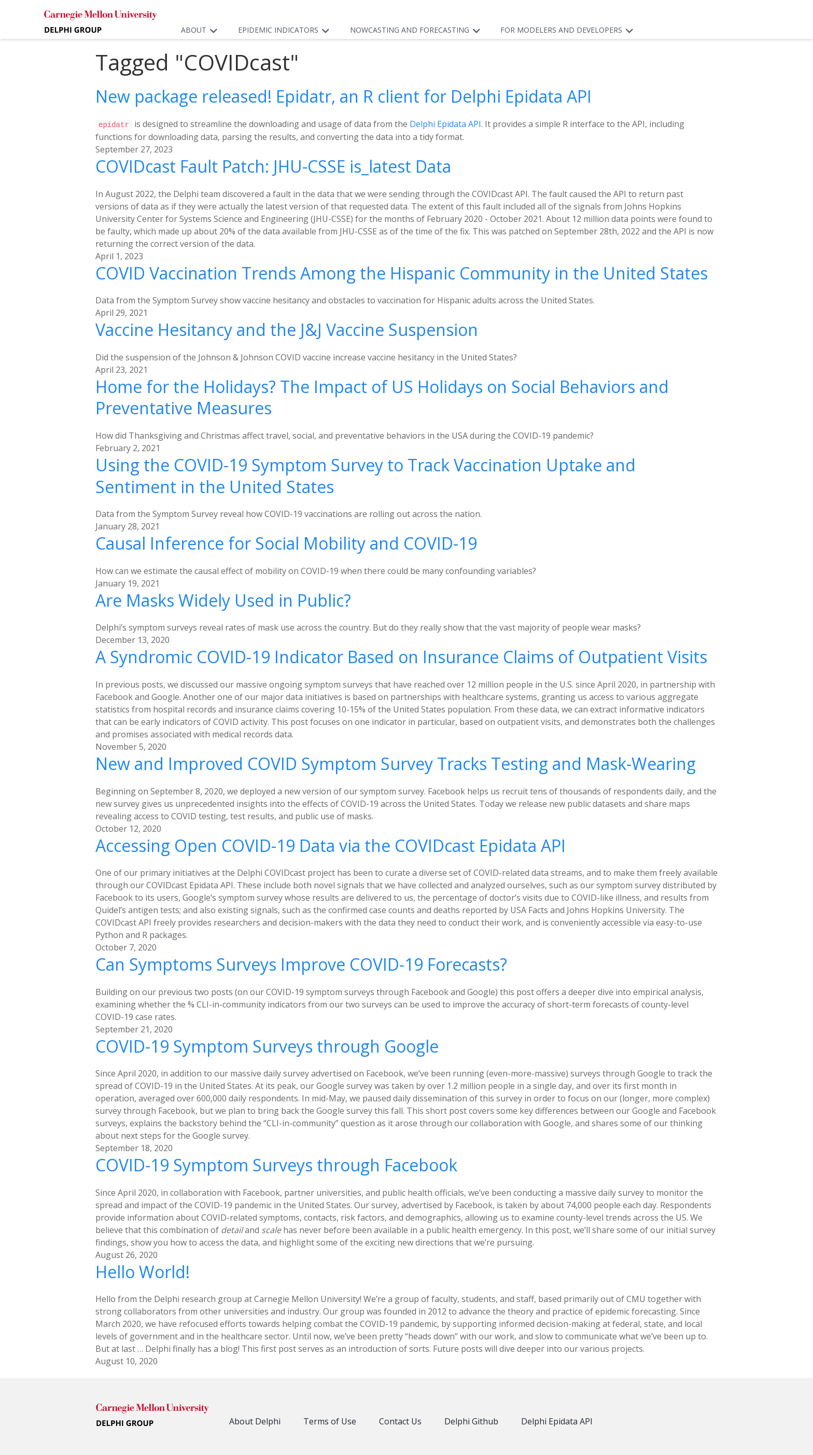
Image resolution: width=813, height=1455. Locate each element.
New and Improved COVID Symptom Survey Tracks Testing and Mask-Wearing (395, 763)
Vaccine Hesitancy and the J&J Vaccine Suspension (286, 329)
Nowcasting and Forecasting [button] (417, 29)
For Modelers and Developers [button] (569, 29)
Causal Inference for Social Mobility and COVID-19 (286, 542)
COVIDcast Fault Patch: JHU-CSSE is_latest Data (273, 166)
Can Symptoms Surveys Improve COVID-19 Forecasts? (301, 964)
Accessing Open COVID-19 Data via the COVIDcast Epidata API (330, 845)
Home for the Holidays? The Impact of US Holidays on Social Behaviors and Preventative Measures (382, 397)
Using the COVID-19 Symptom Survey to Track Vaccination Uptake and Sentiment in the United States (365, 475)
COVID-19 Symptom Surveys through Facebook (276, 1164)
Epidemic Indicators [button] (286, 29)
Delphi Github (471, 1420)
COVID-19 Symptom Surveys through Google (267, 1045)
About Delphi (255, 1420)
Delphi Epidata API (445, 124)
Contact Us (400, 1420)
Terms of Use (329, 1420)
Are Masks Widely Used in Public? (223, 600)
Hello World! (142, 1271)
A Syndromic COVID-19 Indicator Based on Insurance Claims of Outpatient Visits (401, 656)
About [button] (201, 29)
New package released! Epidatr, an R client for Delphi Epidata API (343, 96)
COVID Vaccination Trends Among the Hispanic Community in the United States (401, 272)
